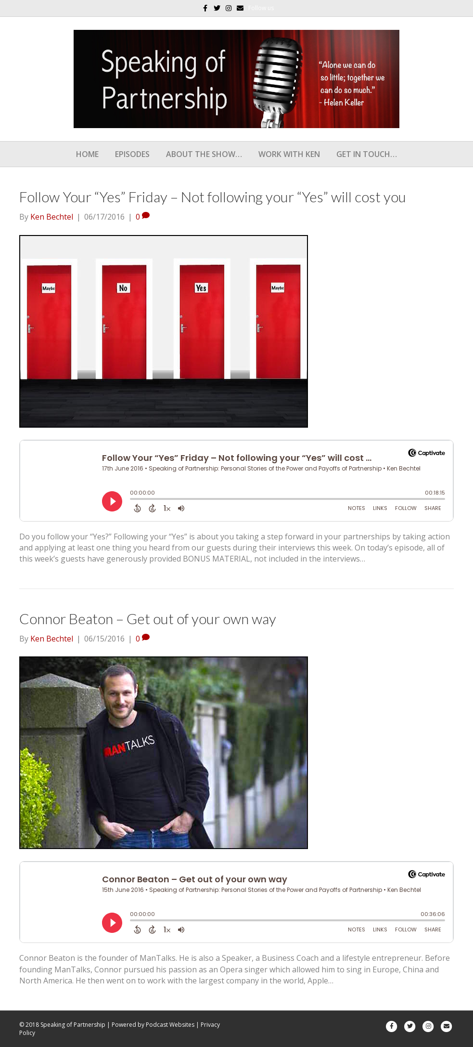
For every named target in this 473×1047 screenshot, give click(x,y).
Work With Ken (289, 154)
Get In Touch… (366, 154)
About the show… (204, 154)
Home (87, 154)
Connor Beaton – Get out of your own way (147, 618)
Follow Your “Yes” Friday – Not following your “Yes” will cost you (212, 196)
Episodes (132, 154)
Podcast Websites (170, 1025)
